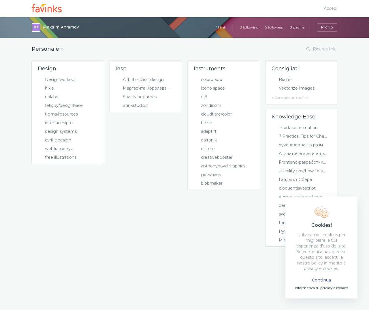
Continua (321, 280)
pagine (296, 27)
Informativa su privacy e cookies (321, 288)
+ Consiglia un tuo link (290, 97)
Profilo (327, 27)
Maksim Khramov (61, 27)
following (249, 27)
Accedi (330, 8)
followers (274, 27)
